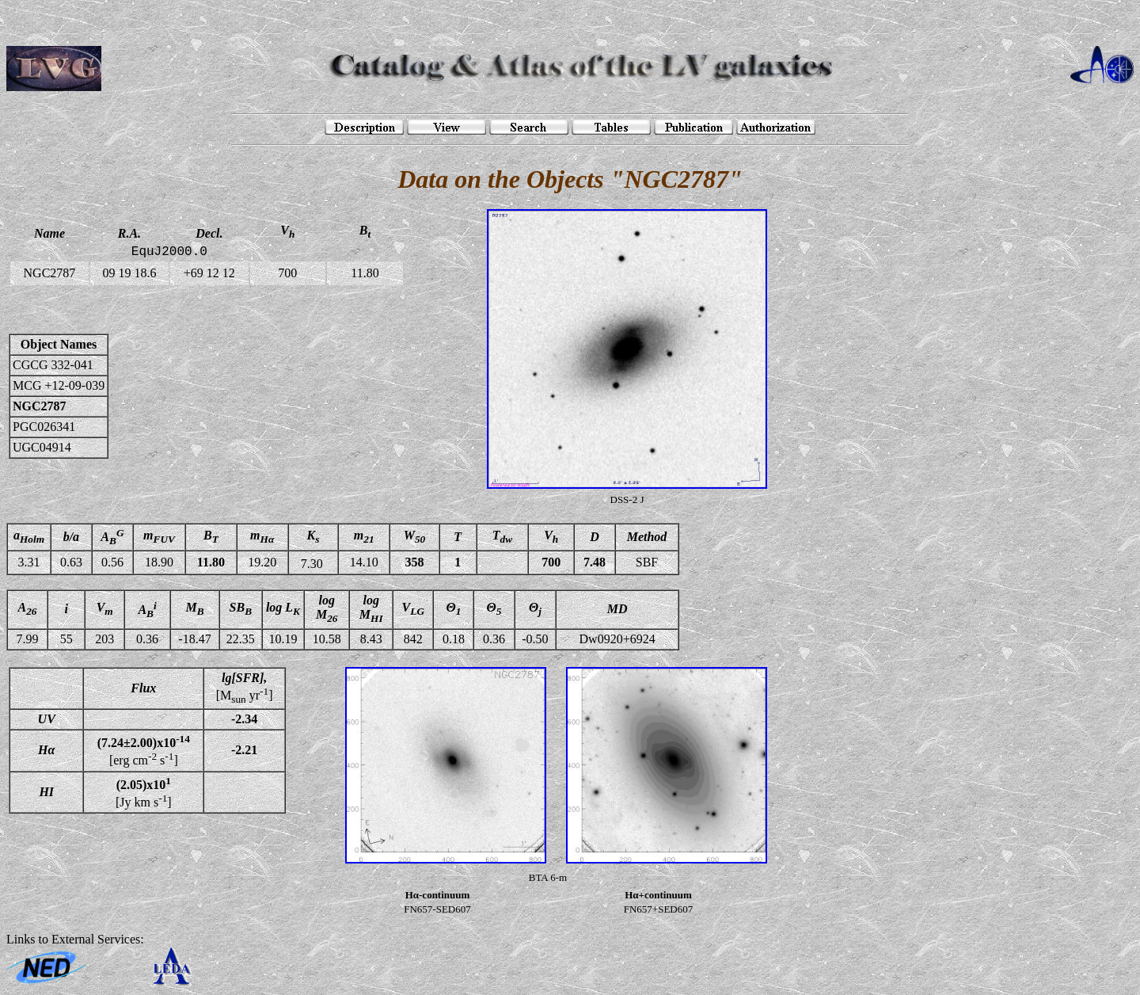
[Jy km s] (144, 792)
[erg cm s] (143, 750)
